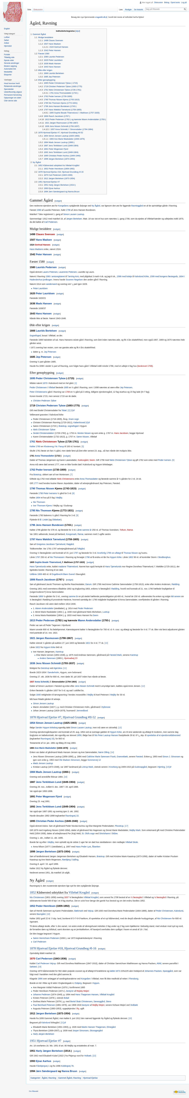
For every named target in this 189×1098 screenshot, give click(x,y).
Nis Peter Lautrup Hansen (106, 735)
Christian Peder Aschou (50, 821)
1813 (32, 620)
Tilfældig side (9, 57)
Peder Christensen (38, 387)
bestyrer (70, 991)
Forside (7, 55)
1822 (37, 647)
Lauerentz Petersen (68, 272)
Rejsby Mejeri (82, 991)
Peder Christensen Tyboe (51, 378)
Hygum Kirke (116, 557)
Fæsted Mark (116, 655)
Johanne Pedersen (41, 994)
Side (29, 9)
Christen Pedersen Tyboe (44, 400)
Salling (75, 859)
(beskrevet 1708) (145, 366)
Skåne (115, 833)
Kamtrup (59, 652)
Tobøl (63, 410)
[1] (76, 383)
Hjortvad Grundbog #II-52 (79, 717)
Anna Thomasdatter (44, 456)
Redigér (128, 9)
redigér (58, 201)
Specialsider (9, 89)
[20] (130, 1018)
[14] (112, 752)
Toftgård (81, 548)
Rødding (175, 584)
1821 (32, 638)
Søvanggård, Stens (102, 1001)
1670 (45, 383)
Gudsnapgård (141, 767)
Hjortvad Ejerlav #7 (49, 717)
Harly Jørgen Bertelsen (43, 1034)
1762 (32, 469)
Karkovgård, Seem (86, 460)
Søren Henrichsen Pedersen (46, 938)
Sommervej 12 (94, 760)
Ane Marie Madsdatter (45, 748)
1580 (39, 210)
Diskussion (158, 2)
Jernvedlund (82, 710)
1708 (67, 392)
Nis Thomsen (39, 502)
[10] (106, 643)
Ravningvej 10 (47, 738)
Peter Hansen (44, 254)
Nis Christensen (37, 897)
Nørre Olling (103, 752)
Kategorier (35, 1078)
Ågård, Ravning (49, 1078)
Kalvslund (178, 911)
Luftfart (6, 37)
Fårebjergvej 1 (42, 1066)
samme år (73, 596)
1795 (32, 510)
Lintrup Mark (87, 767)
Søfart (6, 40)
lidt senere (176, 596)
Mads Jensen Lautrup (43, 763)
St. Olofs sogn (88, 833)
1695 (32, 378)
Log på (184, 2)
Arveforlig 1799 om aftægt (109, 553)
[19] (39, 967)
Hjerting (161, 767)
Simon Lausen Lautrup (73, 214)
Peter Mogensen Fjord (49, 796)
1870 (32, 958)
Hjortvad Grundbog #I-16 (80, 948)
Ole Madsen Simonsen (69, 760)
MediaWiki (8, 72)
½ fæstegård (136, 897)
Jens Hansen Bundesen (50, 525)
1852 (33, 892)
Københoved (79, 422)
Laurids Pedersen (46, 267)
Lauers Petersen (50, 272)
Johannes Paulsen (153, 971)
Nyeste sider (9, 60)
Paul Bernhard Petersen (44, 1005)
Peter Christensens (38, 392)
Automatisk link (10, 69)
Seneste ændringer (11, 63)
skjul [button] (77, 31)
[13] (120, 727)
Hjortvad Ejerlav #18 (50, 948)
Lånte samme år (84, 530)
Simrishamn (104, 833)
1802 (130, 557)
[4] (87, 422)
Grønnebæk (122, 756)
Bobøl (66, 998)
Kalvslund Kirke (142, 276)
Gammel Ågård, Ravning (69, 1078)
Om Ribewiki (33, 1091)
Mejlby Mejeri (98, 1005)
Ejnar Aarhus (43, 1061)
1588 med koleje (124, 276)
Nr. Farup (59, 446)
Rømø (80, 534)
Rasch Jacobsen (45, 579)
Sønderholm (53, 672)
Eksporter (8, 75)
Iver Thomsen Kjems (42, 505)
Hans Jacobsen (121, 433)
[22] (94, 1056)
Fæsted (139, 756)
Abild (159, 963)
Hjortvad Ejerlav (90, 1078)
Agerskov (58, 668)
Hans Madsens (36, 249)
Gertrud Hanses (42, 245)
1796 (68, 210)
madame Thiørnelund (68, 566)
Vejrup (90, 911)
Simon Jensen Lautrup (43, 703)
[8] (73, 493)
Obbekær (56, 519)
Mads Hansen (44, 303)
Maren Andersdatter (44, 608)
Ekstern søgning (10, 66)
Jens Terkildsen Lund (48, 782)
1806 (32, 579)
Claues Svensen (45, 234)
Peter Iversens (50, 493)
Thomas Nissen (45, 488)
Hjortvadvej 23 (70, 658)
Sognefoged (35, 335)
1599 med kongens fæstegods (164, 276)
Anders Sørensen (48, 658)
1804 (38, 497)
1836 (32, 663)
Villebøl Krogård (79, 892)
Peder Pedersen (85, 608)
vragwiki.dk (100, 17)
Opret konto (175, 2)
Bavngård (41, 914)
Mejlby (59, 497)
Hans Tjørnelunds (38, 566)
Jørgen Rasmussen (47, 638)
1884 (32, 772)
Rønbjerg (66, 859)
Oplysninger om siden (12, 98)
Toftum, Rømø (126, 530)
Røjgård (70, 544)
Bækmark (78, 911)
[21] (62, 1022)
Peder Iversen (164, 460)
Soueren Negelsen (74, 279)
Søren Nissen (82, 437)
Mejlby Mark (134, 830)
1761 (32, 441)
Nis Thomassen (57, 557)
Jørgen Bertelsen (74, 219)
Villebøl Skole (131, 842)
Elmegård (111, 1027)
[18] (48, 914)
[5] (83, 446)
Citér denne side (10, 101)
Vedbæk (134, 1005)
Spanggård (168, 971)
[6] (173, 460)
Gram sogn (74, 419)
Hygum (96, 983)
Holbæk (87, 1056)
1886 (40, 978)
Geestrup (45, 668)
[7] (71, 474)
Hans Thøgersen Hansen (86, 994)
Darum (88, 584)
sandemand (51, 284)
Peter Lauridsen (40, 288)
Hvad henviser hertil (12, 83)
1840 (38, 695)
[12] (143, 686)
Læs (121, 9)
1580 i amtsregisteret (55, 276)
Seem (95, 615)
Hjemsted (8, 46)
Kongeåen (85, 978)
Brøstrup (63, 426)
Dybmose (106, 707)
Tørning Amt (73, 276)
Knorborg (113, 767)
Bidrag (166, 2)
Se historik (138, 9)
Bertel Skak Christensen (81, 1001)
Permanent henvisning (13, 95)
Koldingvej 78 (67, 1066)
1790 (32, 488)
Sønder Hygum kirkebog (46, 727)
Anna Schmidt (42, 682)
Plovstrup (119, 826)
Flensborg (133, 978)
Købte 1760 (35, 446)
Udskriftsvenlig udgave (13, 92)
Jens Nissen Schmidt (48, 663)
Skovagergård (96, 1030)
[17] (126, 826)
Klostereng (49, 446)
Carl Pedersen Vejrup (46, 963)
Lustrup (105, 612)
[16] (65, 777)
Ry (78, 1008)
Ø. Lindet (44, 519)
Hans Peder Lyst (83, 846)
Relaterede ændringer (12, 86)
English (7, 29)
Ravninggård (137, 206)
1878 (33, 717)
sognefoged (73, 426)
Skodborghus (164, 557)
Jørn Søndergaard (46, 1071)
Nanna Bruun (69, 1071)
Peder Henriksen (45, 906)
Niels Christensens (65, 479)
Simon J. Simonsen (171, 756)
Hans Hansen (44, 313)
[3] (72, 410)
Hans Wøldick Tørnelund (50, 539)
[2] (69, 410)
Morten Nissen (84, 433)
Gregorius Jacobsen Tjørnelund (50, 544)
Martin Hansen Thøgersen (94, 1027)
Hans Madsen (44, 239)
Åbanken (96, 846)
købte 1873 (115, 971)
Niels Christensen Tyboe (44, 429)
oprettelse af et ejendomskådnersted (163, 735)
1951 (33, 1041)
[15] (168, 767)
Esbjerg (78, 983)
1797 (32, 539)
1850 (79, 735)
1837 (32, 682)
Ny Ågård (96, 206)
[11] (65, 668)
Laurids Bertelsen (46, 330)
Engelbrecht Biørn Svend (63, 574)
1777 (36, 483)
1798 (87, 557)
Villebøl (51, 387)
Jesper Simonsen (81, 1030)
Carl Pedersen (50, 222)
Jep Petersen (50, 352)
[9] (77, 515)
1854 (32, 723)
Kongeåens (63, 206)
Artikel (6, 43)
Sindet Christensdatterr (43, 433)
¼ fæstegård (160, 897)
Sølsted (33, 967)
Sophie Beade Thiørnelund (48, 562)
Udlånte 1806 (36, 574)
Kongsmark (71, 534)
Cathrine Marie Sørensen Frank (101, 756)
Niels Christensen (46, 441)
